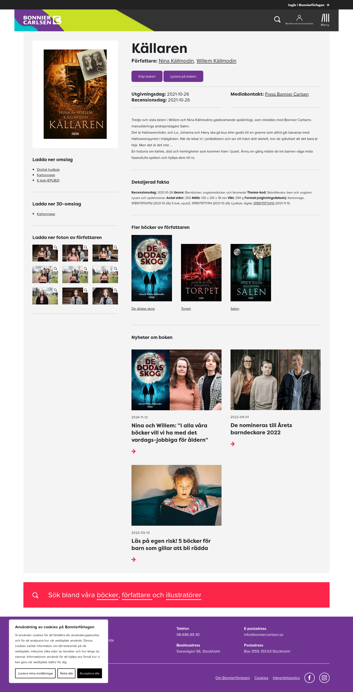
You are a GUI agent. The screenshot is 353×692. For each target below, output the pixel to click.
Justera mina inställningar (35, 673)
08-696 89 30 (187, 635)
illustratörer (183, 594)
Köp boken (147, 76)
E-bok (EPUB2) (48, 180)
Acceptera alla (89, 673)
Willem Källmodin (216, 61)
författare (137, 594)
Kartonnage (46, 175)
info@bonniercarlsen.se (263, 635)
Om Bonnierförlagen (232, 678)
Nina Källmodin (176, 61)
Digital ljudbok (48, 169)
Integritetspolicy (286, 678)
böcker (107, 594)
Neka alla (66, 673)
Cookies (261, 678)
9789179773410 (263, 203)
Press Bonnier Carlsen (287, 94)
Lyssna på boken (183, 76)
